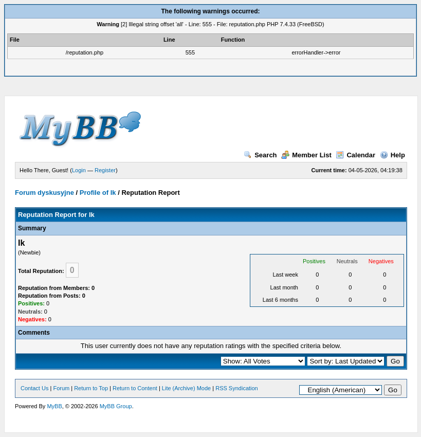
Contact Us (34, 388)
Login (79, 170)
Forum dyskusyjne (44, 192)
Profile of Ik (98, 192)
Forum (61, 388)
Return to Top (91, 388)
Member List (306, 155)
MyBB (54, 406)
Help (392, 155)
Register (105, 170)
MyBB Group (116, 406)
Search (260, 155)
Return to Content (135, 388)
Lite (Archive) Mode (186, 388)
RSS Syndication (236, 388)
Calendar (355, 155)
